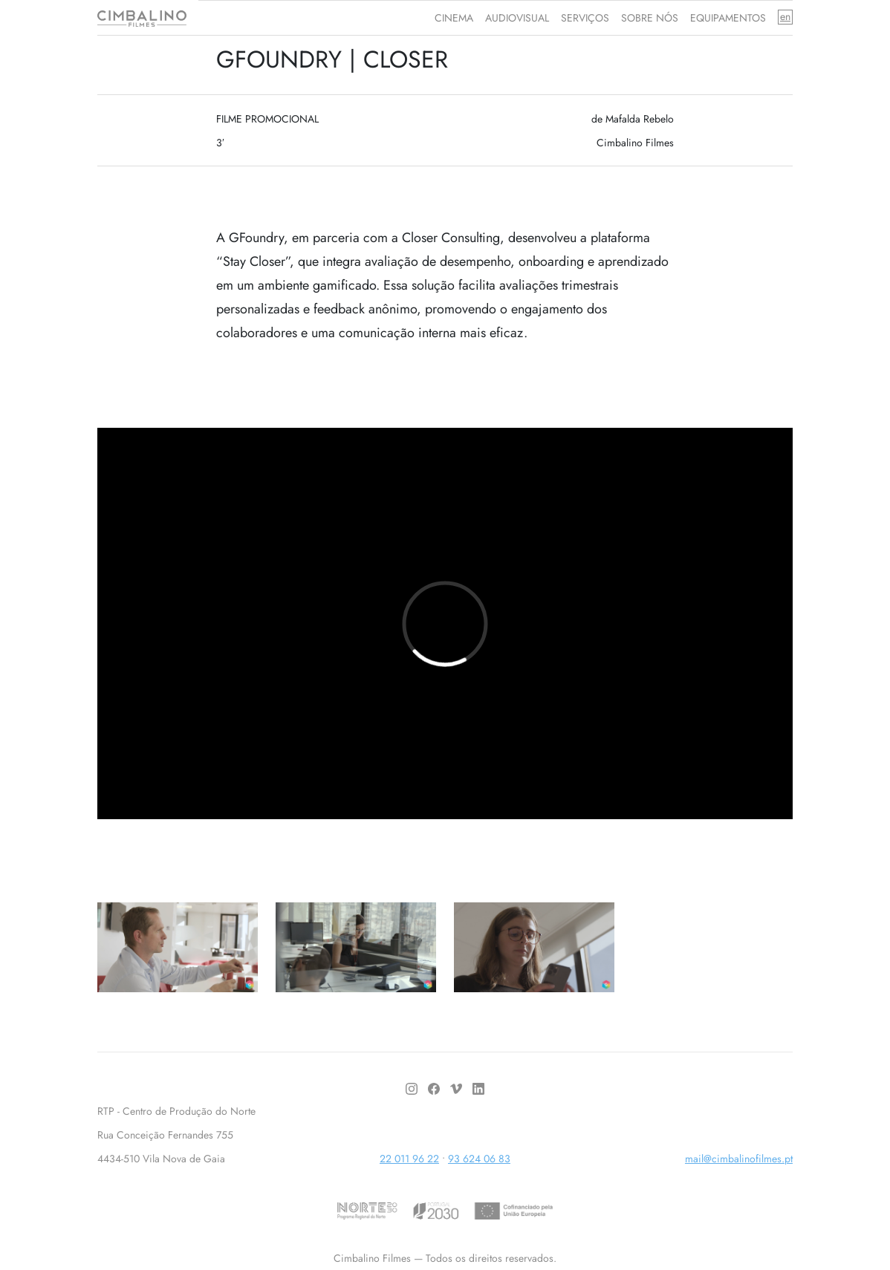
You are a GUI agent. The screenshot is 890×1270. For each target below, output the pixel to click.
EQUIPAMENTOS (728, 17)
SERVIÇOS (585, 17)
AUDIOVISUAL (517, 17)
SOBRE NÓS (649, 17)
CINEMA (454, 17)
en (785, 17)
